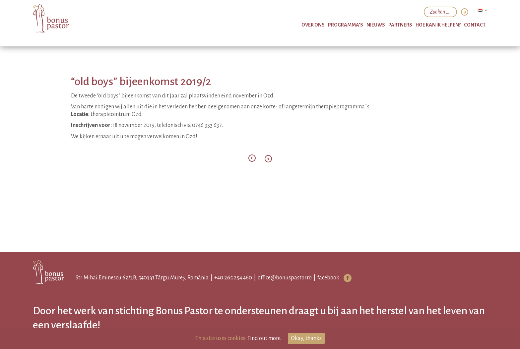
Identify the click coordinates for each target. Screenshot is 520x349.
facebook (328, 278)
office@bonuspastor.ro (285, 278)
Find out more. (264, 338)
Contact (475, 25)
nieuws (375, 25)
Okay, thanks (306, 338)
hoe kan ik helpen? (438, 25)
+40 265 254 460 (233, 278)
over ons (313, 25)
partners (400, 25)
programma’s (345, 25)
